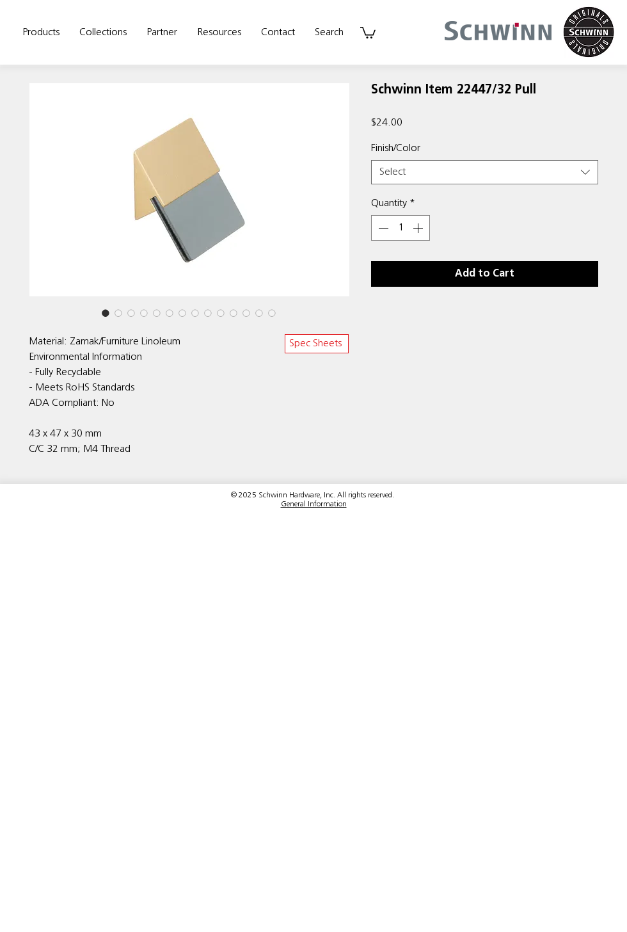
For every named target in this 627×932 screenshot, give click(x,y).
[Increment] (419, 228)
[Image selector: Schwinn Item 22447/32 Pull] (105, 313)
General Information (314, 504)
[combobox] (484, 172)
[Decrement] (382, 228)
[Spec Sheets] (317, 343)
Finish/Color (395, 148)
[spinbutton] (400, 228)
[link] (368, 32)
